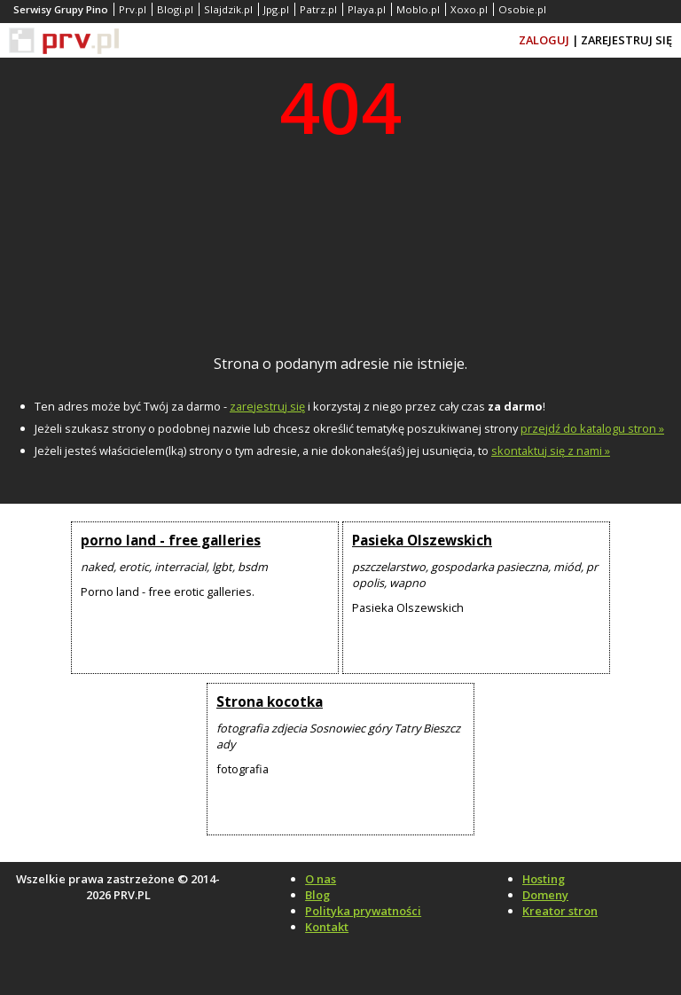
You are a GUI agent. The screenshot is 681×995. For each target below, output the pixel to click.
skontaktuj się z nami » (550, 450)
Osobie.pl (522, 9)
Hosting (543, 879)
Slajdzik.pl (228, 9)
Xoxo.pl (469, 9)
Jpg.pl (276, 9)
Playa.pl (367, 9)
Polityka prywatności (363, 911)
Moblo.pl (418, 9)
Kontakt (326, 927)
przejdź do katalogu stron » (592, 428)
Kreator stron (560, 911)
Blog (317, 895)
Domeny (545, 895)
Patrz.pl (318, 9)
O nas (320, 879)
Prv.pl (132, 9)
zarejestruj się (267, 406)
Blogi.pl (175, 9)
